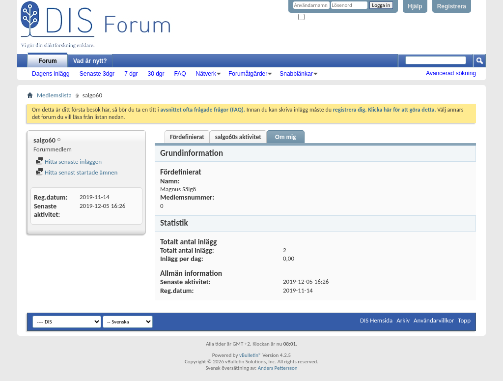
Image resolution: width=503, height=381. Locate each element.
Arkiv (403, 320)
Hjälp (415, 6)
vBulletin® (250, 355)
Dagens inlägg (51, 73)
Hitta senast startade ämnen (76, 172)
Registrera (451, 6)
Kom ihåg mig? (318, 17)
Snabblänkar (295, 73)
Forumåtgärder (247, 73)
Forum (47, 61)
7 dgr (131, 73)
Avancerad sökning (451, 73)
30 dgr (155, 73)
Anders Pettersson (278, 368)
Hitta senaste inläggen (68, 161)
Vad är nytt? (90, 61)
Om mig (285, 137)
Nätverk (206, 73)
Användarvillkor (434, 320)
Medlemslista (54, 95)
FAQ (180, 73)
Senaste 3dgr (97, 73)
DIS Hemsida (376, 320)
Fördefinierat (187, 137)
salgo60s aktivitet (238, 137)
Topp (464, 320)
